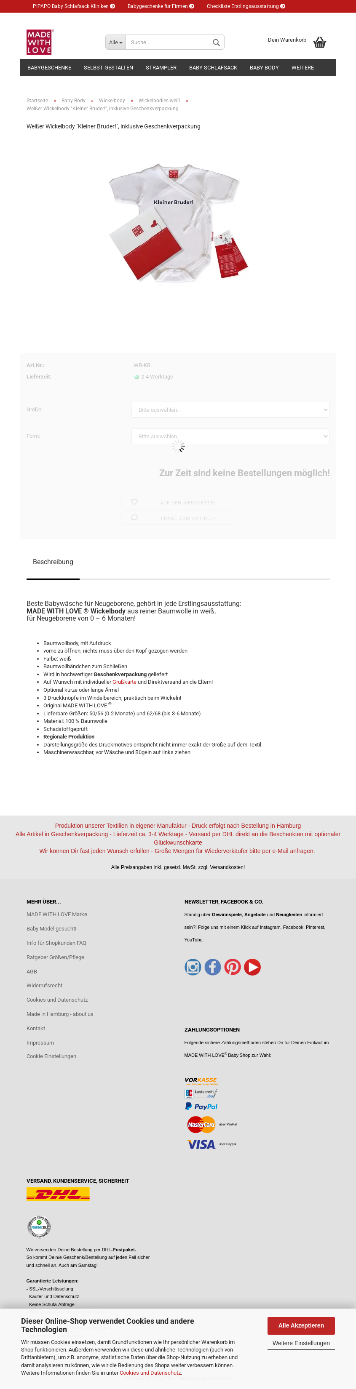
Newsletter (101, 19)
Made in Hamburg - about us (60, 1014)
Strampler (161, 67)
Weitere (303, 67)
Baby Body (264, 67)
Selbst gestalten (108, 67)
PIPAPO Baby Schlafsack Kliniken (74, 6)
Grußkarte (125, 682)
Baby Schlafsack (213, 67)
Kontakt (36, 1028)
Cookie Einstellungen (51, 1056)
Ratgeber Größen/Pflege (55, 957)
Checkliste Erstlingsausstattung (246, 6)
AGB (32, 971)
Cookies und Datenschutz (150, 1373)
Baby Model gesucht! (51, 928)
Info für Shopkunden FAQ (56, 943)
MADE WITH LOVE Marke (57, 914)
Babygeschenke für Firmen (161, 6)
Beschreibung (53, 562)
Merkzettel (191, 19)
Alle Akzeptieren (301, 1325)
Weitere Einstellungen (301, 1343)
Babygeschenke (49, 67)
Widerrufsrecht (44, 985)
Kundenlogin (146, 19)
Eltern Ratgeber (53, 19)
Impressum (40, 1043)
